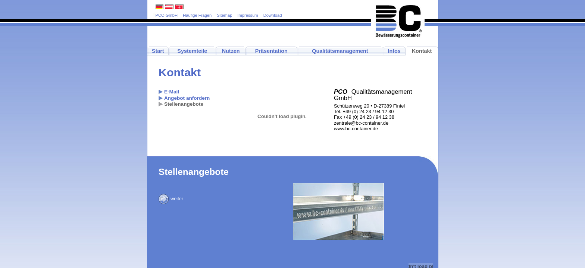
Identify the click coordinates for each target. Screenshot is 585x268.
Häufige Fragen (197, 15)
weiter (171, 198)
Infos (394, 51)
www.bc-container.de (356, 128)
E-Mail (171, 92)
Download (272, 15)
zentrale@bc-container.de (361, 123)
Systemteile (192, 51)
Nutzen (231, 51)
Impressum (247, 15)
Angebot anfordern (187, 98)
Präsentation (271, 51)
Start (158, 51)
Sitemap (224, 15)
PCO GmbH (167, 15)
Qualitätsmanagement (340, 51)
